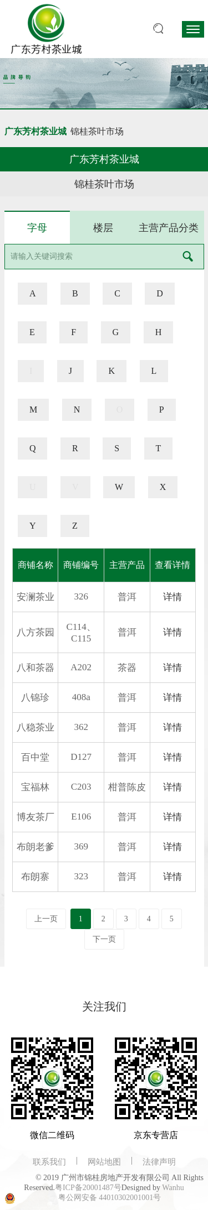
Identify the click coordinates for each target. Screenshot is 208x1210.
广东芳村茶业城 (35, 131)
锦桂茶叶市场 (97, 131)
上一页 (46, 919)
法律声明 (159, 1161)
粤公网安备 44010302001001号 (109, 1197)
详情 (172, 597)
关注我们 (104, 1006)
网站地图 (104, 1161)
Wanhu (173, 1187)
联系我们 (49, 1161)
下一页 (104, 939)
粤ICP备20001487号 (88, 1187)
